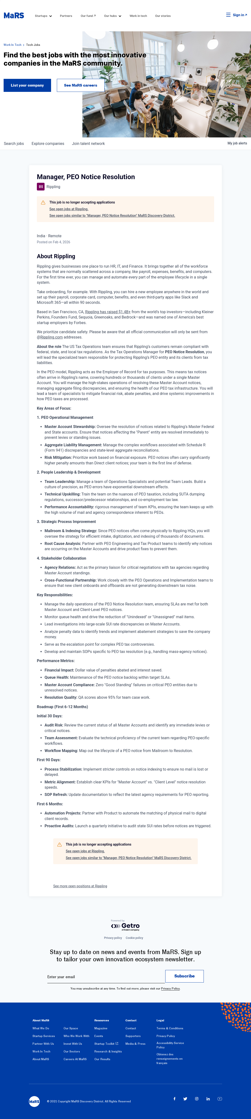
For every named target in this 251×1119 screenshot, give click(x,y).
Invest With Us (73, 1043)
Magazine (100, 1028)
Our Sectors (72, 1051)
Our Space (71, 1028)
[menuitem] (43, 15)
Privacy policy (113, 938)
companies (48, 143)
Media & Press (135, 1043)
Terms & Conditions (170, 1028)
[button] (221, 15)
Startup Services (44, 1036)
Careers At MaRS (75, 1059)
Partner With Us (43, 1043)
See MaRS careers (80, 85)
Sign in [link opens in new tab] (238, 15)
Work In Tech (12, 45)
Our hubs (110, 16)
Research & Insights (108, 1051)
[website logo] (14, 15)
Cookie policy (134, 938)
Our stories (163, 16)
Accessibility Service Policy (170, 1045)
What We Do (41, 1028)
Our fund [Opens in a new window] (87, 16)
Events (98, 1036)
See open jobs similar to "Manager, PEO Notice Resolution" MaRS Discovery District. (112, 215)
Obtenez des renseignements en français (170, 1059)
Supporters (133, 1036)
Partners (66, 16)
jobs (14, 143)
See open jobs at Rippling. (68, 209)
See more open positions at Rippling (80, 886)
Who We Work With (76, 1036)
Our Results (102, 1059)
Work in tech (138, 16)
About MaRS (41, 1059)
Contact (131, 1028)
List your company (27, 85)
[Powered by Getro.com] (125, 925)
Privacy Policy (170, 988)
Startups (41, 16)
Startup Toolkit (104, 1043)
